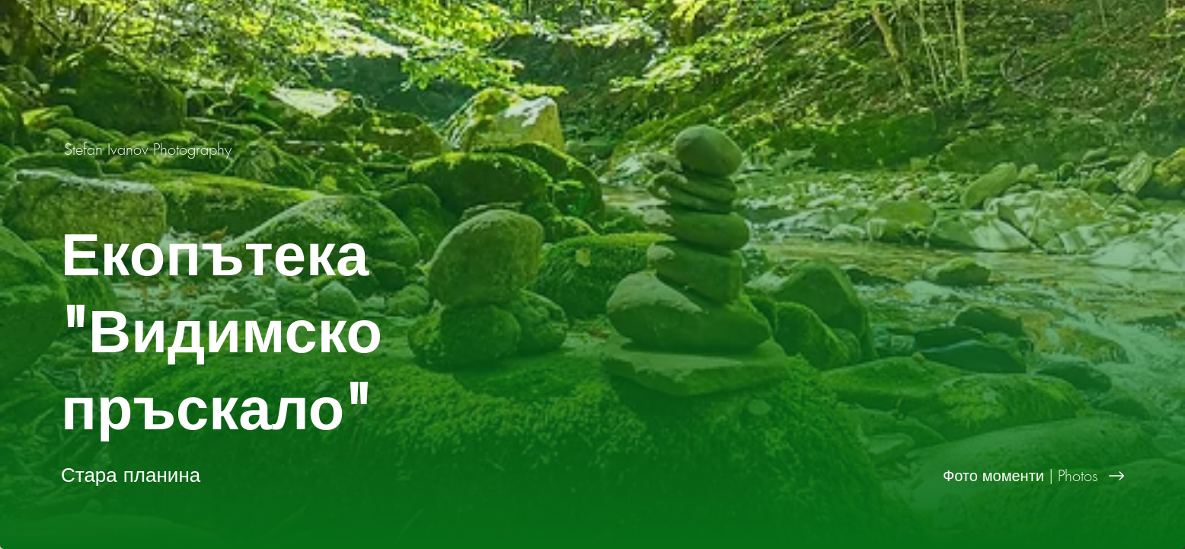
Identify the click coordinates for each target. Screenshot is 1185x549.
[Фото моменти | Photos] (888, 476)
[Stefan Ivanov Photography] (149, 149)
